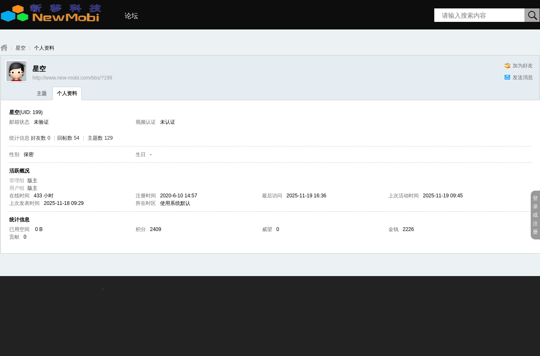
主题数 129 (100, 138)
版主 (32, 180)
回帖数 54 (68, 138)
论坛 (131, 15)
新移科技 (3, 48)
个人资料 (67, 93)
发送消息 (523, 77)
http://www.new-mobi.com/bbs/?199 (72, 78)
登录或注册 (535, 215)
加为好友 (523, 66)
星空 (21, 48)
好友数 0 (40, 138)
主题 (42, 93)
